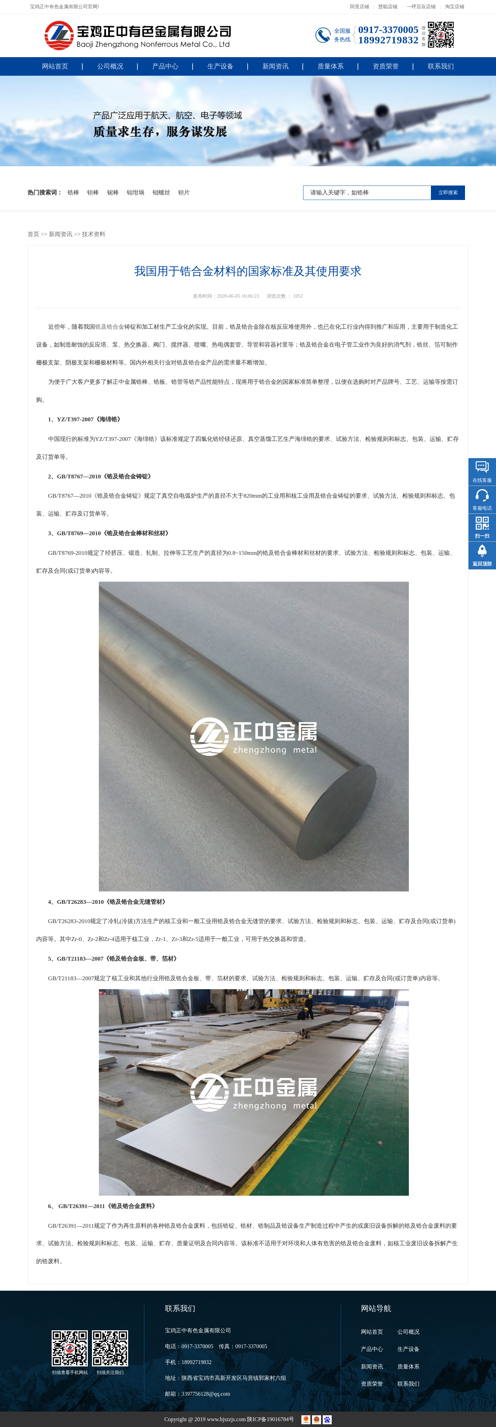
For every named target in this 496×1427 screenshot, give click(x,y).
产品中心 (165, 66)
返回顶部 (482, 564)
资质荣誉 (386, 66)
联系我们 (441, 66)
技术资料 (93, 234)
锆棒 (73, 192)
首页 (33, 234)
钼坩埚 (135, 192)
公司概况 (110, 66)
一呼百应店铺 (421, 6)
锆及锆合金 (109, 327)
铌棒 (113, 192)
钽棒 (93, 192)
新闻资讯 (275, 66)
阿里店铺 (359, 6)
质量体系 (331, 66)
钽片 (184, 192)
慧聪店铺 (387, 6)
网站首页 (55, 66)
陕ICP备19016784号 (271, 1419)
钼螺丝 (161, 192)
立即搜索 (448, 192)
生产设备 (220, 66)
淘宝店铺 (454, 6)
